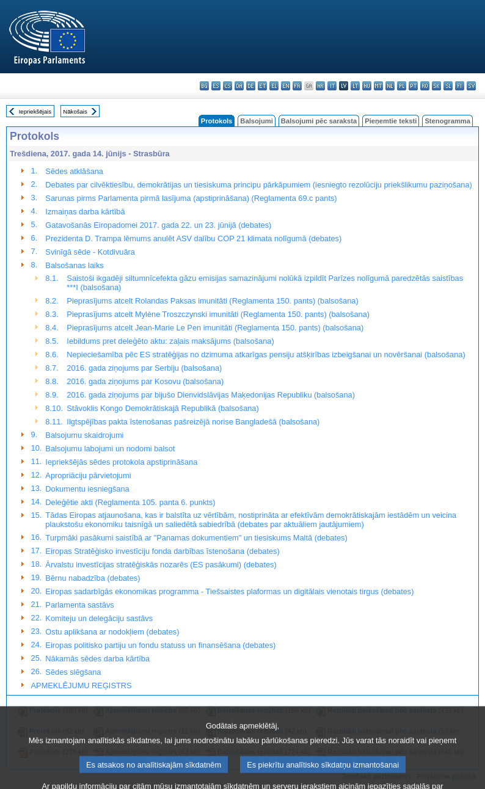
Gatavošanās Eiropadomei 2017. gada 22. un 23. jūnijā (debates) (158, 225)
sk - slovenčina (436, 85)
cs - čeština (227, 85)
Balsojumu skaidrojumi (84, 435)
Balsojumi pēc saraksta (319, 121)
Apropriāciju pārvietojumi (88, 475)
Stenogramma (447, 121)
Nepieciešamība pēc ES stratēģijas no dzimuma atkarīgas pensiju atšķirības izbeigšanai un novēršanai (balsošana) (266, 354)
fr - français (297, 85)
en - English (285, 85)
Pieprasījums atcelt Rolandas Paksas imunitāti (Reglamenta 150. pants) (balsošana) (212, 300)
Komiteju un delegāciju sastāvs (99, 618)
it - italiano (332, 85)
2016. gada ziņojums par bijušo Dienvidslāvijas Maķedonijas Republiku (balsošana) (211, 394)
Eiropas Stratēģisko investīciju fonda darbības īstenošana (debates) (162, 551)
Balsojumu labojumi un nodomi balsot (110, 448)
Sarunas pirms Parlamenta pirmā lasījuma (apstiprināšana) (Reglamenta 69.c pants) (191, 198)
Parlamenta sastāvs (79, 604)
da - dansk (239, 85)
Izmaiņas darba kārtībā (85, 211)
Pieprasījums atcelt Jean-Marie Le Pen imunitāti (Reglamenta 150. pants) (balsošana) (215, 327)
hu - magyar (366, 85)
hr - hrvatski (320, 85)
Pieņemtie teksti (391, 121)
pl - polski (401, 85)
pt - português (413, 85)
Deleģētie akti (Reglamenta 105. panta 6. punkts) (130, 502)
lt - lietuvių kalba (355, 85)
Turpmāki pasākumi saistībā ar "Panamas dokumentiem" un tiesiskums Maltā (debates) (196, 537)
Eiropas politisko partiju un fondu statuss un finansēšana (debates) (160, 645)
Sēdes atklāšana (74, 171)
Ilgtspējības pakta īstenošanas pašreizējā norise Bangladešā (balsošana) (193, 421)
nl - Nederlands (390, 85)
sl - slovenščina (448, 85)
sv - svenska (471, 85)
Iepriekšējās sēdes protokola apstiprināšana (121, 462)
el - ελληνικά (274, 85)
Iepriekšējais (35, 111)
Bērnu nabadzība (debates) (92, 578)
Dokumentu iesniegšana (87, 488)
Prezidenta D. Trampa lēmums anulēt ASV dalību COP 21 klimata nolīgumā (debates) (193, 238)
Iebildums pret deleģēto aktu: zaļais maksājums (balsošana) (170, 341)
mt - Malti (378, 85)
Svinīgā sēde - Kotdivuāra (90, 251)
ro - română (424, 85)
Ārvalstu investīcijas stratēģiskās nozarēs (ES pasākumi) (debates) (160, 564)
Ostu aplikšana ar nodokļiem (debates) (112, 631)
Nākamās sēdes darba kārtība (97, 658)
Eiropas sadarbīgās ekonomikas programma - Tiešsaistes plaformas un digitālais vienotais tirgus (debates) (229, 591)
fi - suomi (459, 85)
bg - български (204, 85)
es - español (216, 85)
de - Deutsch (250, 85)
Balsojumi (256, 121)
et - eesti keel (262, 85)
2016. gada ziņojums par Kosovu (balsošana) (145, 381)
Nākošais (75, 111)
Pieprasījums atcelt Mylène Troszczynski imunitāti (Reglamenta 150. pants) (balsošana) (218, 314)
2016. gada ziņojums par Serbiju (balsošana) (144, 368)
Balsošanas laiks (74, 265)
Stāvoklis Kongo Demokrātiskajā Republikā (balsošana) (162, 408)
